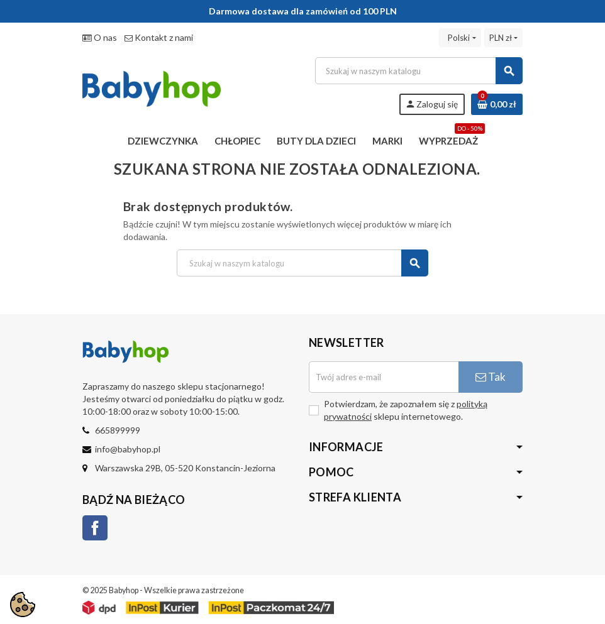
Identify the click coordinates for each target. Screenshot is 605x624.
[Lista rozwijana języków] (459, 37)
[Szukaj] (418, 70)
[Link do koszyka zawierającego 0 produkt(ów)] (497, 104)
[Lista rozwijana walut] (503, 37)
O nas (99, 37)
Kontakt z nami (159, 37)
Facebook (95, 527)
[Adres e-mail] (383, 377)
